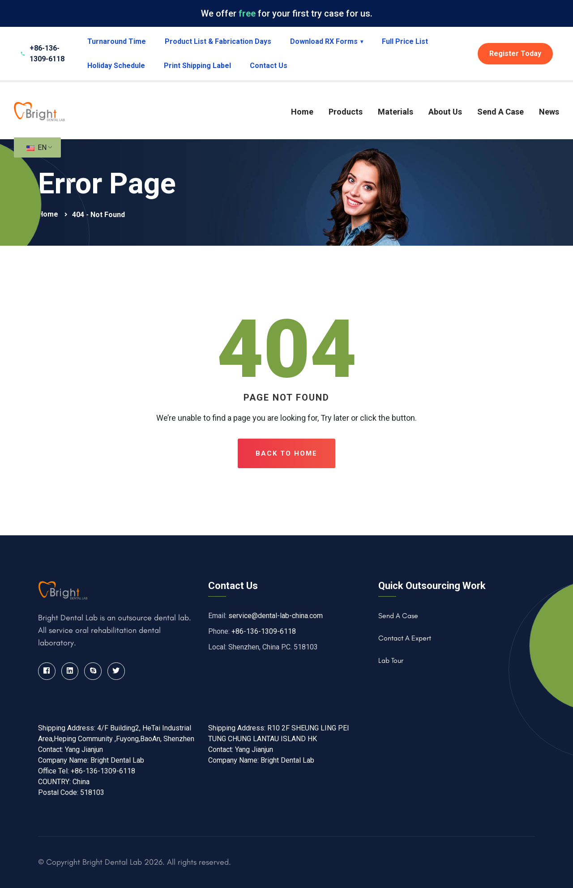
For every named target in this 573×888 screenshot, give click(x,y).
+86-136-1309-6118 (263, 631)
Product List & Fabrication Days (218, 41)
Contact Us (268, 65)
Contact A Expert (404, 638)
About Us (445, 111)
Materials (395, 111)
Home (302, 111)
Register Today (515, 53)
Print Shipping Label (197, 65)
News (549, 111)
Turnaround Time (116, 41)
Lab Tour (390, 660)
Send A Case (500, 111)
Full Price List (405, 41)
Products (346, 111)
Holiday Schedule (116, 65)
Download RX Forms (326, 41)
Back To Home (286, 453)
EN (36, 147)
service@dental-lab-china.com (275, 615)
